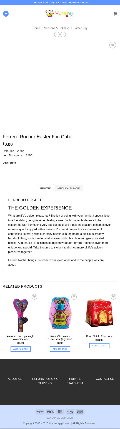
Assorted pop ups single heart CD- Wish (20, 339)
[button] (6, 13)
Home (36, 28)
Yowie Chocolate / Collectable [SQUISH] (60, 339)
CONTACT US (105, 379)
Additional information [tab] (71, 188)
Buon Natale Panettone (99, 337)
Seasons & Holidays (56, 28)
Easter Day (81, 28)
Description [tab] (41, 188)
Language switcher (60, 419)
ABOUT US (15, 379)
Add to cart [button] (20, 350)
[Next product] (57, 34)
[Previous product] (63, 34)
